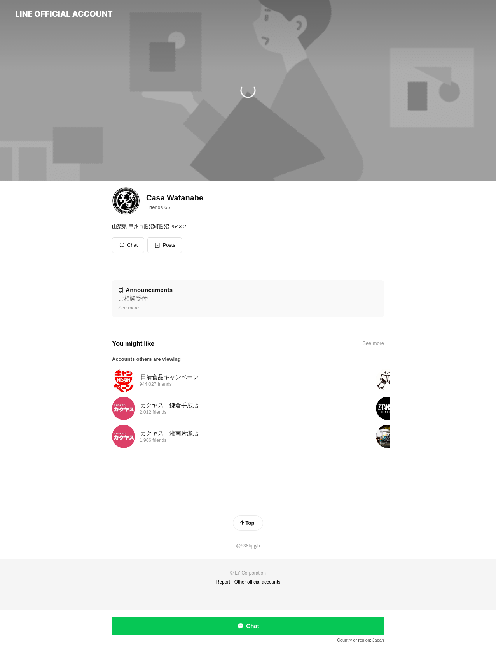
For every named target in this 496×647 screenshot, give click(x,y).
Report (223, 582)
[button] (164, 245)
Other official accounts (257, 582)
